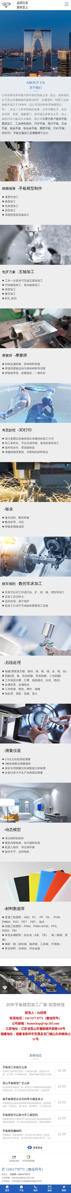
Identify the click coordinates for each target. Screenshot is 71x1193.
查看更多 (38, 1147)
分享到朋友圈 (28, 1158)
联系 (64, 1190)
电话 (35, 1190)
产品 (21, 1190)
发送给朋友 (14, 1158)
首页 (7, 1190)
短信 (50, 1190)
